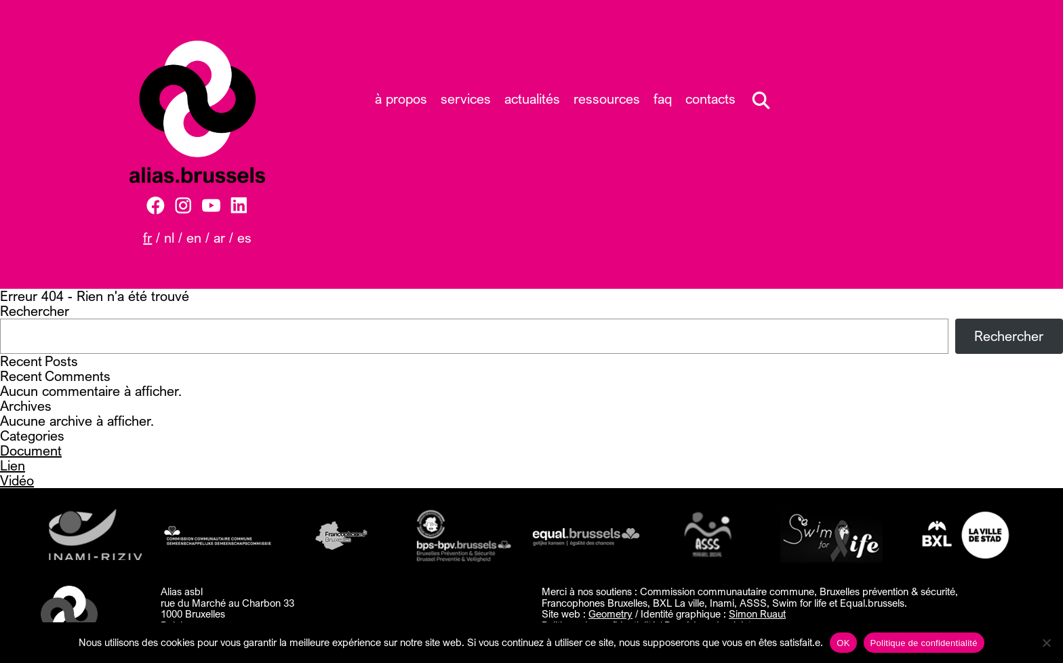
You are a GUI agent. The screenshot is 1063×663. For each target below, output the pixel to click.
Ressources (607, 98)
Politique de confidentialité (924, 643)
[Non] (1046, 642)
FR (147, 237)
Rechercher (34, 310)
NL (169, 237)
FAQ (663, 98)
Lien (12, 465)
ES (244, 237)
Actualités (532, 98)
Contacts (710, 98)
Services (466, 98)
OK (843, 643)
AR (219, 237)
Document (31, 450)
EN (193, 237)
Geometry (610, 613)
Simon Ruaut (757, 613)
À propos (401, 98)
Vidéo (17, 480)
